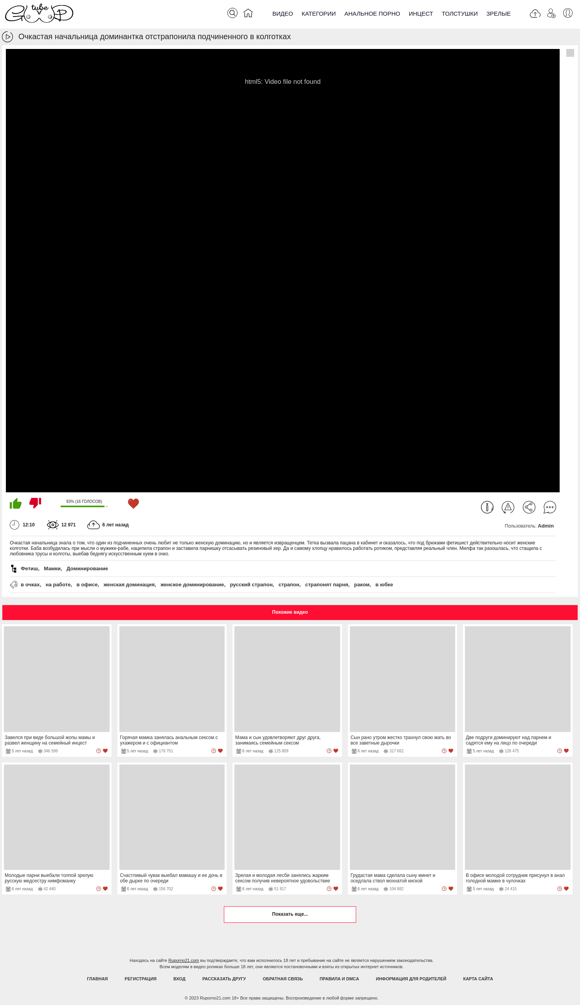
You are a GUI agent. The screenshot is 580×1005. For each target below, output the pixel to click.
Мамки (52, 568)
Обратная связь (283, 978)
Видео (282, 13)
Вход (179, 978)
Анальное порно (372, 13)
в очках (30, 584)
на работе (57, 584)
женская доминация (129, 584)
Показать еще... (290, 914)
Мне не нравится (35, 503)
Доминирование (87, 568)
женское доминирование (192, 584)
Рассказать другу (224, 978)
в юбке (384, 584)
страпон (289, 584)
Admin (546, 526)
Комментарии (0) (550, 507)
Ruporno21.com (183, 960)
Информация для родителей (411, 978)
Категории (319, 13)
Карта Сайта (478, 978)
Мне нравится (15, 503)
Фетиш (29, 568)
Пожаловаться (508, 507)
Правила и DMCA (339, 978)
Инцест (421, 13)
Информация (487, 507)
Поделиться (529, 507)
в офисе (87, 584)
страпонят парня (326, 584)
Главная (97, 978)
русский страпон (251, 584)
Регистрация (141, 978)
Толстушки (460, 13)
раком (361, 584)
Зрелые (498, 13)
